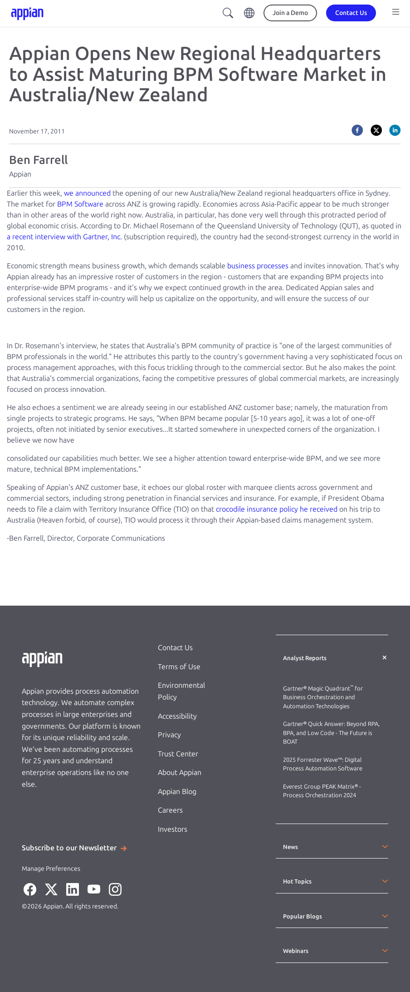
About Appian (179, 772)
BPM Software (80, 204)
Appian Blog (177, 791)
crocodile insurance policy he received (276, 509)
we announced (87, 193)
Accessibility (177, 716)
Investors (172, 829)
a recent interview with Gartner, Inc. (64, 236)
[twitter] (376, 130)
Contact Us (175, 647)
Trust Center (178, 754)
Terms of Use (179, 666)
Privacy (169, 734)
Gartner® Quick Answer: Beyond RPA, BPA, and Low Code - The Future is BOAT (331, 733)
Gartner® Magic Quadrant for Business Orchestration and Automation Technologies (323, 697)
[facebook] (357, 130)
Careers (170, 810)
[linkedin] (395, 130)
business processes (257, 266)
